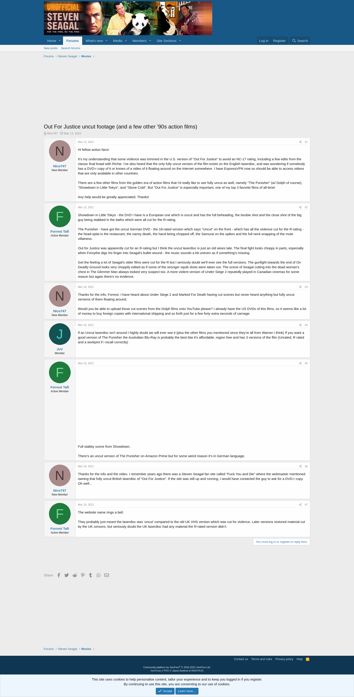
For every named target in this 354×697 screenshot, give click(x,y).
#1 (306, 142)
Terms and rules (261, 659)
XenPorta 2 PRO (160, 670)
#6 (306, 466)
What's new (94, 41)
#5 (306, 363)
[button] (60, 41)
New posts (51, 48)
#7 (306, 504)
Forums (72, 41)
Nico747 (52, 133)
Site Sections (167, 41)
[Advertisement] (177, 91)
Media (117, 41)
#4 (306, 325)
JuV (60, 349)
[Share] (300, 142)
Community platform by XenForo (177, 667)
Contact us (241, 659)
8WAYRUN (197, 670)
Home (51, 41)
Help (300, 659)
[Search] (300, 41)
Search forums (70, 48)
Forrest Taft (59, 231)
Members (140, 41)
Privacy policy (284, 659)
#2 (306, 207)
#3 (306, 287)
